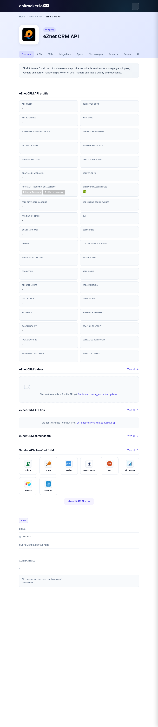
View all (133, 369)
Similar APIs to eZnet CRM (36, 450)
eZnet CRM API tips (32, 410)
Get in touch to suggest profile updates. (98, 394)
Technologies (96, 54)
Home (22, 16)
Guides (127, 54)
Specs (80, 54)
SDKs (50, 54)
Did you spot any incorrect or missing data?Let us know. (42, 581)
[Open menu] (135, 6)
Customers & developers (34, 545)
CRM (39, 16)
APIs (31, 16)
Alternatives (27, 561)
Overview (26, 54)
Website (25, 536)
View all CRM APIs (79, 501)
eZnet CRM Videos (31, 369)
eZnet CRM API (53, 16)
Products (113, 54)
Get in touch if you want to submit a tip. (96, 422)
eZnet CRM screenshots (35, 436)
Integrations (65, 54)
